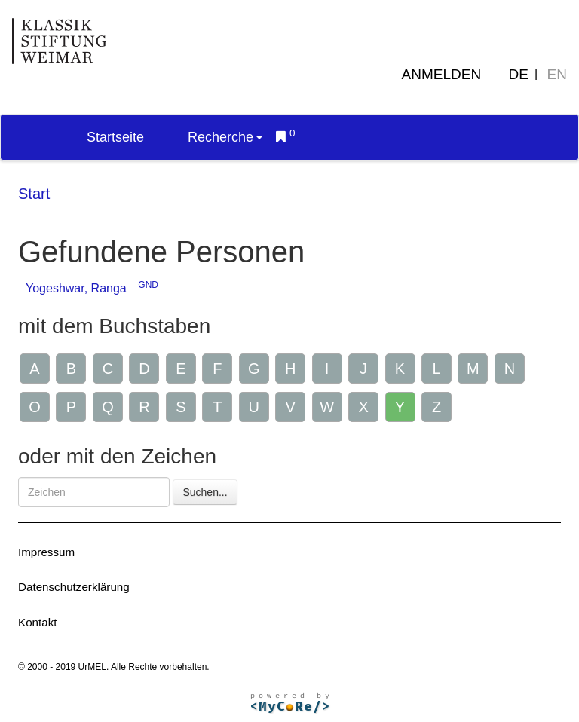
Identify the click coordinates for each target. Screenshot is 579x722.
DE (518, 74)
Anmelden (442, 74)
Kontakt (37, 622)
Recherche (225, 137)
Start (34, 193)
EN (557, 74)
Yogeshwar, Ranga (76, 288)
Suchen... (204, 492)
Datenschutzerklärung (74, 586)
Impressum (46, 552)
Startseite (115, 137)
